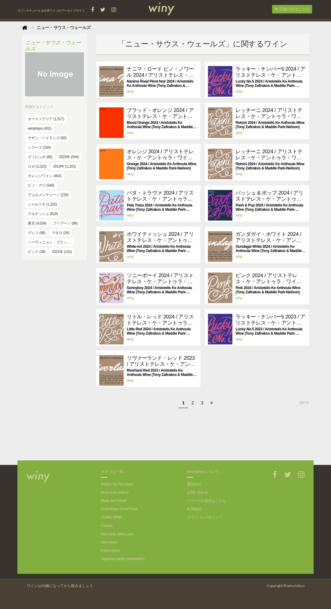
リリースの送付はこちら (206, 501)
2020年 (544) (69, 157)
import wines (110, 550)
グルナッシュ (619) (43, 214)
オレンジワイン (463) (44, 176)
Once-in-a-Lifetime (115, 492)
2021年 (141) (62, 252)
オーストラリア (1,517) (46, 119)
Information (109, 542)
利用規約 (194, 509)
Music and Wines (114, 501)
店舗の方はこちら (292, 9)
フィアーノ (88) (65, 223)
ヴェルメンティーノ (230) (48, 195)
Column (107, 526)
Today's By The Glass (117, 484)
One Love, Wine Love (117, 534)
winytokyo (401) (40, 128)
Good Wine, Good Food (119, 509)
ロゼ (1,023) (37, 166)
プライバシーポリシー (204, 517)
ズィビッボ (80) (40, 157)
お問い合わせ (197, 492)
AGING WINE (111, 517)
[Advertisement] (202, 439)
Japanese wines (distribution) (122, 559)
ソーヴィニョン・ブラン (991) (51, 242)
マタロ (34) (60, 233)
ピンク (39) (36, 252)
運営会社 (194, 484)
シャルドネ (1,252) (42, 204)
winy (130, 91)
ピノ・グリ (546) (41, 185)
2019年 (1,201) (64, 166)
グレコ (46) (36, 233)
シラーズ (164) (39, 147)
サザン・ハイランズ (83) (47, 138)
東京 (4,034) (37, 223)
